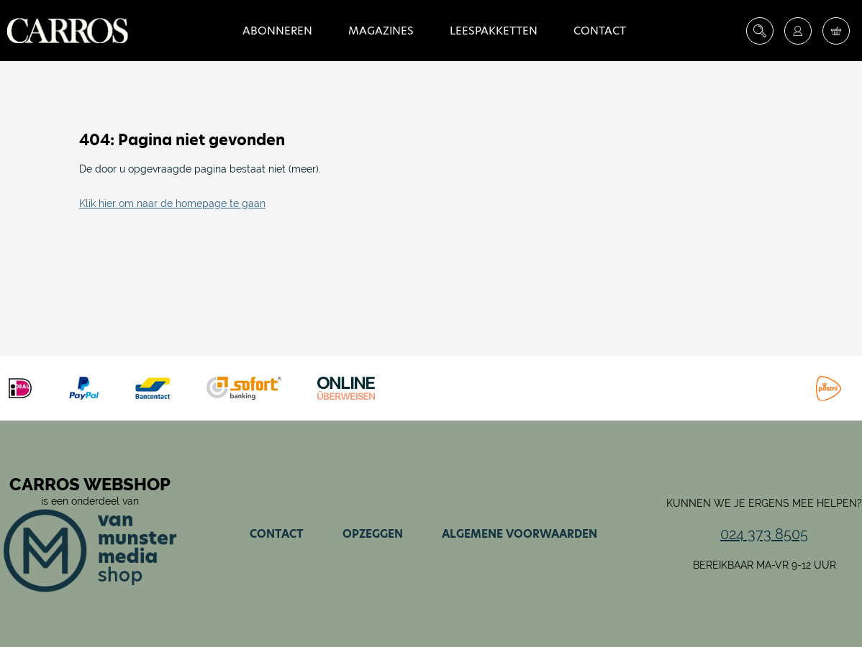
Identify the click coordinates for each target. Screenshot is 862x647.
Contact (599, 30)
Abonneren (277, 30)
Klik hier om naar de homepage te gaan (172, 203)
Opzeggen (372, 533)
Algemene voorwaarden (519, 533)
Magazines (381, 30)
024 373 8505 (764, 534)
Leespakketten (493, 30)
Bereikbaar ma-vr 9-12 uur (764, 565)
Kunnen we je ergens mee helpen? (764, 503)
